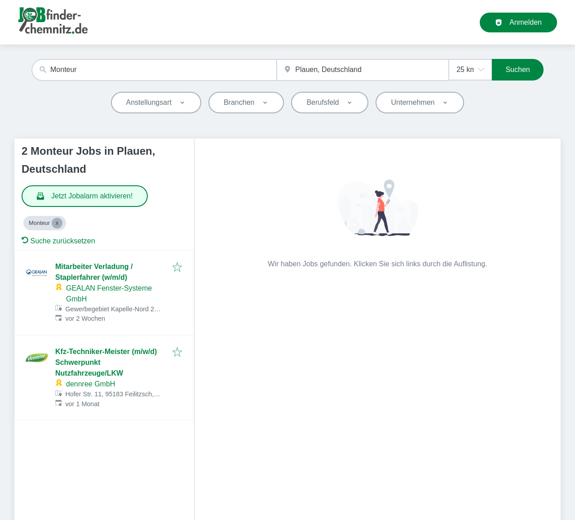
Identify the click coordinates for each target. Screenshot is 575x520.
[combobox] (154, 70)
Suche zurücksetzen (58, 241)
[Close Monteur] (57, 223)
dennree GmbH (90, 384)
